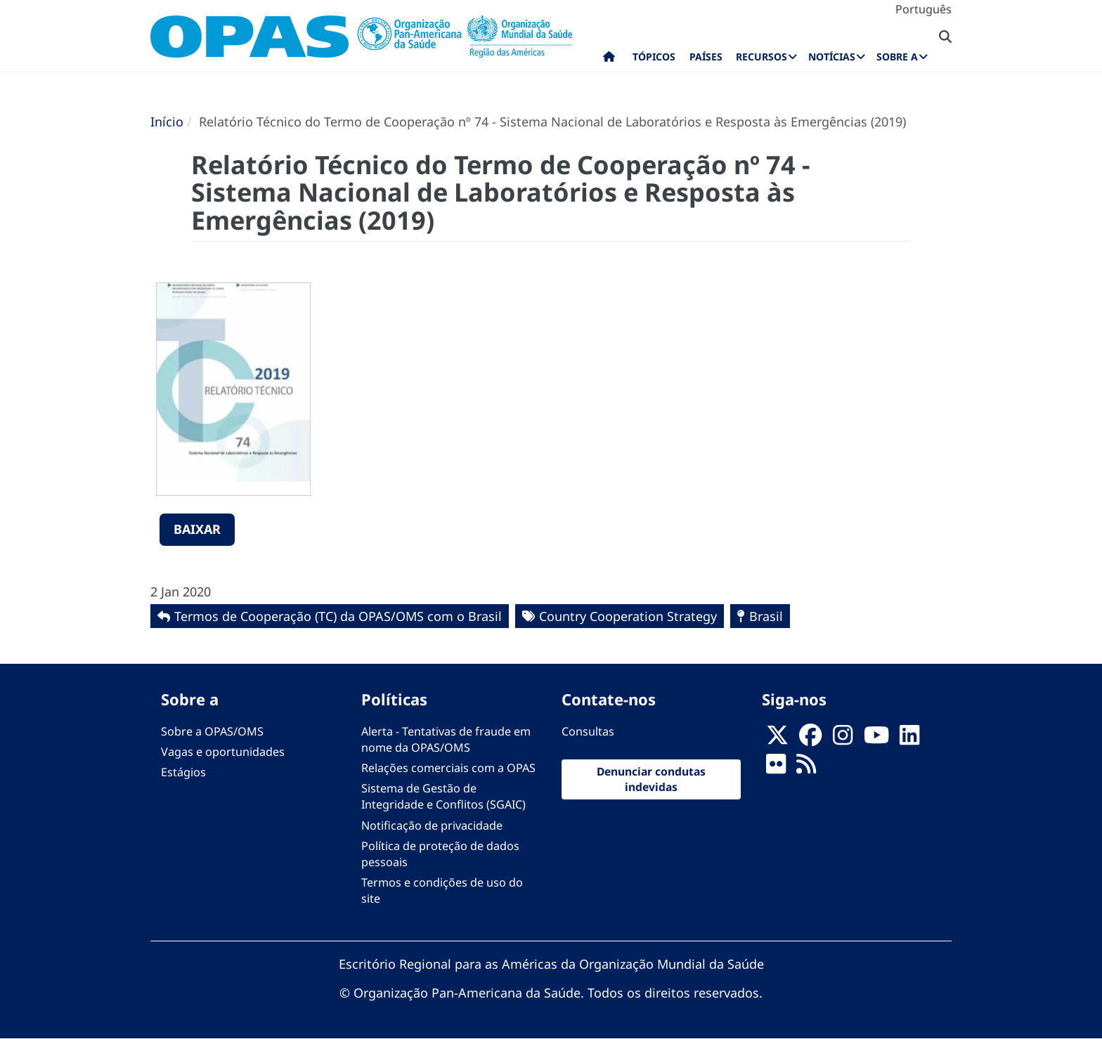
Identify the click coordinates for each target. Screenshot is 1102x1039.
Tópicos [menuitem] (654, 56)
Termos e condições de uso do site (442, 890)
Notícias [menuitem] (831, 56)
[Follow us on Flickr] (776, 768)
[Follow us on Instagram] (843, 739)
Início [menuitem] (609, 59)
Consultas (588, 731)
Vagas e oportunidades (223, 751)
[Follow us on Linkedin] (909, 739)
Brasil (766, 616)
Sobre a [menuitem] (897, 56)
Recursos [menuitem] (761, 56)
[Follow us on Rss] (806, 768)
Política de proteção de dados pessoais (440, 854)
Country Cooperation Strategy (628, 616)
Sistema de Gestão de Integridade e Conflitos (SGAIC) (443, 796)
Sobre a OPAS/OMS (212, 731)
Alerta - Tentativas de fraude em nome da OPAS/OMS (446, 739)
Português (923, 9)
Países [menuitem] (705, 56)
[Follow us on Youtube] (876, 739)
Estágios (183, 772)
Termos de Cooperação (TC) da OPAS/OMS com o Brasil (338, 616)
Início (166, 121)
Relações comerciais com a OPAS (448, 768)
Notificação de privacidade (432, 825)
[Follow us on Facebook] (810, 739)
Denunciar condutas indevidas (651, 779)
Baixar (197, 529)
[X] (777, 739)
